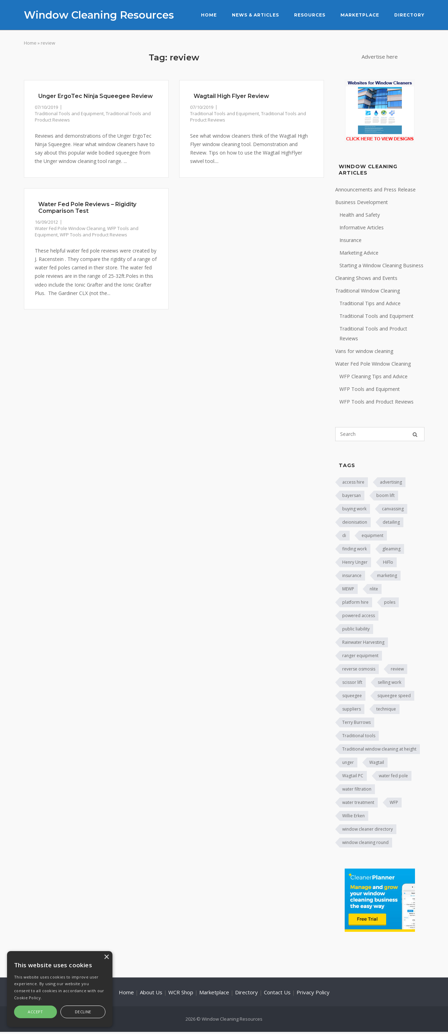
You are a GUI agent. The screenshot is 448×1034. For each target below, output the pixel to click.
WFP (394, 802)
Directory (409, 15)
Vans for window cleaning (364, 351)
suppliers (351, 709)
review (397, 669)
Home (209, 15)
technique (386, 709)
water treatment (358, 802)
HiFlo (388, 562)
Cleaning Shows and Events (366, 278)
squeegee (352, 696)
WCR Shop (180, 992)
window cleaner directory (367, 829)
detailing (391, 522)
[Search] (414, 434)
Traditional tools (358, 736)
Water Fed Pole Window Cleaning (70, 228)
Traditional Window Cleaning (367, 290)
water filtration (356, 789)
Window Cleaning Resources (99, 15)
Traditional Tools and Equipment (69, 113)
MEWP (348, 589)
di (344, 535)
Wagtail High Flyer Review (231, 96)
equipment (372, 535)
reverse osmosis (358, 669)
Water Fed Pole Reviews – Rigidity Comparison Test (87, 207)
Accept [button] (35, 1011)
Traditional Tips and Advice (370, 303)
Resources (309, 15)
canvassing (393, 509)
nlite (374, 589)
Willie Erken (353, 816)
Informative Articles (361, 227)
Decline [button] (83, 1011)
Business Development (361, 202)
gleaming (391, 549)
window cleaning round (365, 842)
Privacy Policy (313, 992)
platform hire (355, 602)
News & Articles (255, 15)
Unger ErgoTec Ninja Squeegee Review (95, 96)
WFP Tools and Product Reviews (93, 234)
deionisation (354, 522)
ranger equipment (360, 656)
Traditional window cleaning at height (379, 749)
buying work (354, 509)
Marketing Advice (358, 252)
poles (389, 602)
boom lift (385, 495)
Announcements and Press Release (375, 189)
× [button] (106, 957)
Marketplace (359, 15)
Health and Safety (359, 214)
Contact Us (277, 992)
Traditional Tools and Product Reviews (373, 333)
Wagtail (376, 762)
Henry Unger (355, 562)
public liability (356, 629)
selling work (389, 682)
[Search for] (379, 434)
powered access (358, 616)
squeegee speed (394, 696)
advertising (391, 482)
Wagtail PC (352, 776)
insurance (352, 575)
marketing (387, 575)
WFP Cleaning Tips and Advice (373, 376)
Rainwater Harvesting (363, 642)
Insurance (350, 240)
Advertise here (380, 56)
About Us (151, 992)
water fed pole (393, 776)
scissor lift (352, 682)
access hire (353, 482)
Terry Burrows (356, 722)
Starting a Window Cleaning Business (381, 265)
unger (348, 762)
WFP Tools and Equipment (369, 389)
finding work (354, 549)
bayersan (351, 495)
